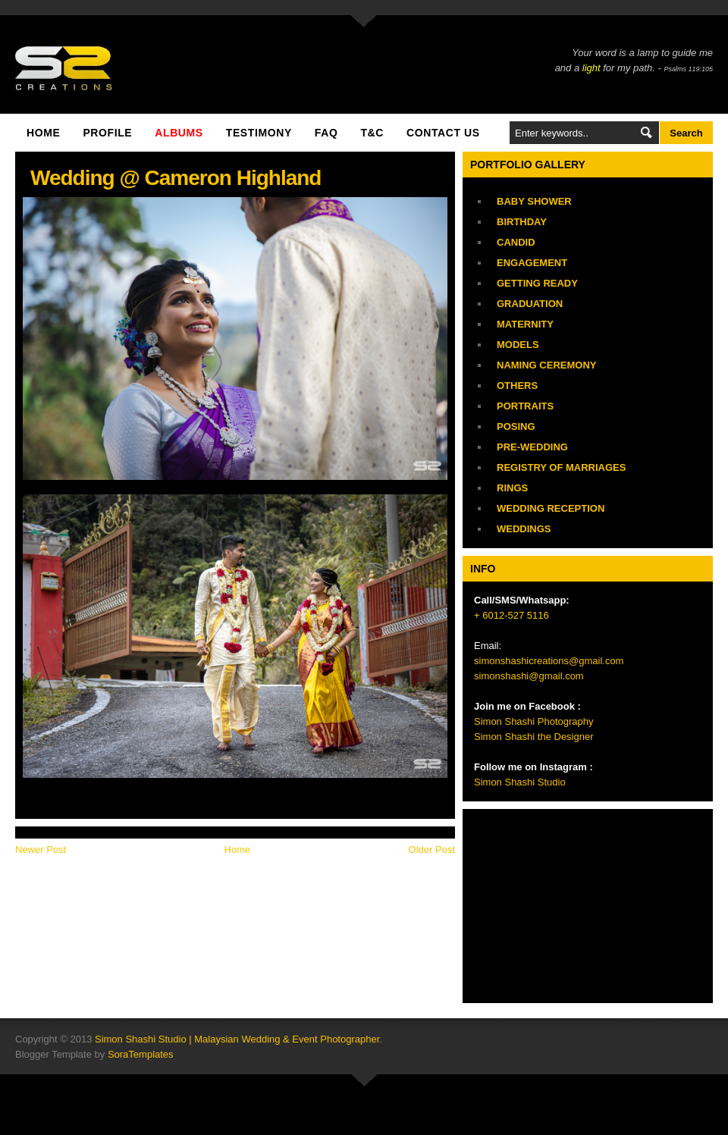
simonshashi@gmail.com (529, 676)
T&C (372, 133)
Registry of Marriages (561, 467)
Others (517, 385)
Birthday (522, 221)
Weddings (524, 529)
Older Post (432, 849)
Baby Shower (534, 201)
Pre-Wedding (532, 447)
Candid (516, 242)
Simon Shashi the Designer (534, 736)
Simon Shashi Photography (534, 721)
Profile (107, 133)
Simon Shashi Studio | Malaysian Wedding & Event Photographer (237, 1039)
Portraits (525, 406)
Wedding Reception (550, 508)
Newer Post (40, 849)
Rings (512, 488)
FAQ (326, 133)
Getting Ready (537, 283)
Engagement (532, 262)
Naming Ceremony (546, 365)
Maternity (525, 324)
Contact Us (443, 133)
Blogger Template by (94, 1054)
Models (518, 344)
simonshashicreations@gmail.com (548, 660)
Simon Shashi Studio (520, 782)
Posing (516, 426)
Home (43, 133)
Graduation (530, 303)
